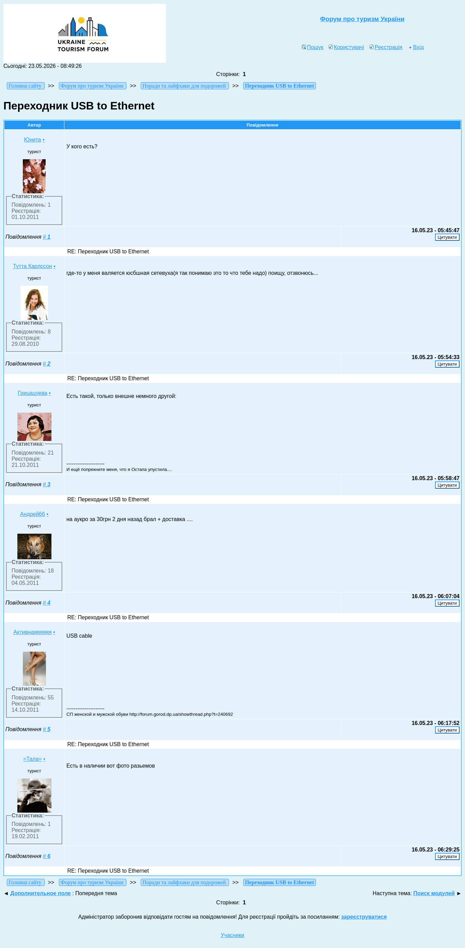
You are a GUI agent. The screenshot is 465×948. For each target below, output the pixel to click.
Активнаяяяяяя (32, 632)
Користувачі (346, 47)
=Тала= (32, 759)
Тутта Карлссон (32, 266)
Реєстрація (386, 47)
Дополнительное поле (40, 893)
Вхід (416, 47)
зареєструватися (364, 917)
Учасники (232, 935)
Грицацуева (32, 393)
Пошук (312, 47)
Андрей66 (32, 514)
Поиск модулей (433, 893)
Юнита (32, 140)
